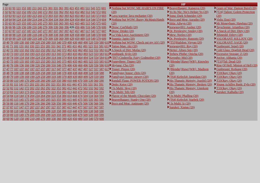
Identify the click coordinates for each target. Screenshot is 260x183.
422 (72, 12)
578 (98, 35)
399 (66, 38)
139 (21, 77)
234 (37, 96)
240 (37, 118)
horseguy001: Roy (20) (183, 46)
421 (72, 8)
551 (96, 46)
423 (72, 16)
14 (4, 57)
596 (101, 103)
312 (53, 50)
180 (27, 118)
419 (69, 115)
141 (21, 84)
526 (91, 65)
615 (107, 61)
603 (104, 16)
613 (107, 54)
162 (27, 50)
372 (64, 50)
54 (7, 96)
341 (58, 46)
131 (21, 46)
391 (66, 8)
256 (43, 65)
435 (75, 61)
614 (107, 57)
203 (32, 92)
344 (59, 57)
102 (16, 50)
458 (77, 35)
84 (11, 96)
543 (93, 16)
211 (34, 8)
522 (91, 50)
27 (4, 107)
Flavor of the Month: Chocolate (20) (133, 96)
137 (21, 69)
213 (34, 16)
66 (10, 27)
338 (56, 35)
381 (64, 84)
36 (6, 27)
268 (43, 111)
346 (59, 65)
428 (72, 35)
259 (43, 77)
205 (32, 99)
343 (59, 54)
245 (40, 23)
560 (96, 80)
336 (56, 27)
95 (13, 23)
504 (85, 96)
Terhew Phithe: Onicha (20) (186, 54)
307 (50, 31)
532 (91, 88)
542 (93, 12)
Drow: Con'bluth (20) (124, 27)
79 (11, 77)
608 (104, 35)
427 (72, 31)
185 (29, 23)
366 (61, 27)
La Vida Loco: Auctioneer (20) (130, 35)
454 (77, 19)
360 (59, 118)
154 (24, 19)
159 (24, 38)
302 (50, 12)
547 (93, 31)
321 (53, 84)
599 (101, 115)
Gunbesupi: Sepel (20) (230, 46)
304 (50, 19)
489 (82, 38)
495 (85, 61)
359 (59, 115)
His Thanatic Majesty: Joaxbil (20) (190, 80)
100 (16, 42)
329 (53, 115)
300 (48, 118)
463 (80, 54)
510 (85, 118)
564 (96, 96)
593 (101, 92)
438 (75, 73)
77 (11, 69)
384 (64, 96)
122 (18, 12)
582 (101, 50)
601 (103, 8)
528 (91, 73)
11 (4, 46)
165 (27, 61)
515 (88, 23)
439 (75, 77)
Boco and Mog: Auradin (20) (187, 19)
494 (85, 57)
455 (77, 23)
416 (69, 103)
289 (48, 77)
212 (34, 12)
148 (21, 111)
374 (64, 57)
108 (16, 73)
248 (40, 35)
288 (48, 73)
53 (7, 92)
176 (27, 103)
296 (48, 103)
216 (34, 27)
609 (104, 38)
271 (45, 8)
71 (11, 46)
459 (77, 38)
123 (18, 16)
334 (56, 19)
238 (37, 111)
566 (96, 103)
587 (101, 69)
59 (7, 115)
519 (88, 38)
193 (32, 54)
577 (98, 31)
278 (45, 35)
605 (104, 23)
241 (40, 8)
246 (40, 27)
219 (34, 38)
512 (88, 12)
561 (96, 84)
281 (48, 46)
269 (43, 115)
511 (88, 8)
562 (96, 88)
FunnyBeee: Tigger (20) (126, 61)
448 (75, 111)
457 (77, 31)
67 (10, 31)
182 (29, 12)
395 (66, 23)
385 (64, 99)
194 (32, 57)
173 (27, 92)
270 (43, 118)
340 (59, 42)
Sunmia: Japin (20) (123, 38)
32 (6, 12)
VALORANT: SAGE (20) (232, 42)
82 (11, 88)
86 (11, 103)
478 (80, 111)
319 (53, 77)
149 (21, 115)
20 (4, 80)
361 (61, 8)
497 (85, 69)
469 (80, 77)
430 (75, 42)
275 (45, 23)
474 (80, 96)
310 (53, 42)
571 (98, 8)
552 (96, 50)
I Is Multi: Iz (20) (180, 103)
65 (10, 23)
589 (101, 77)
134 (21, 57)
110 (16, 80)
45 (7, 61)
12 (4, 50)
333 (56, 16)
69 (10, 38)
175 (27, 99)
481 (82, 8)
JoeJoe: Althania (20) (229, 57)
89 (11, 115)
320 (53, 80)
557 (96, 69)
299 (48, 115)
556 (96, 65)
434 (75, 57)
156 (24, 27)
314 (53, 57)
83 (11, 92)
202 (32, 88)
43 (7, 54)
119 (16, 115)
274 (45, 19)
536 (91, 103)
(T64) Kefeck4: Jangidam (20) (187, 77)
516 (88, 27)
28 (4, 111)
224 (37, 57)
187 (29, 31)
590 (101, 80)
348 (59, 73)
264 (43, 96)
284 (48, 57)
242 (40, 12)
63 (10, 16)
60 (7, 118)
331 (56, 8)
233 (37, 92)
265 (43, 99)
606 (104, 27)
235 (37, 99)
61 (10, 8)
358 (59, 111)
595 (101, 99)
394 (66, 19)
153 (24, 16)
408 (69, 73)
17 (4, 69)
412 (69, 88)
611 (106, 46)
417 (69, 107)
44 (7, 57)
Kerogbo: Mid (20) (180, 57)
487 (82, 31)
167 (27, 69)
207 (32, 107)
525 (91, 61)
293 (48, 92)
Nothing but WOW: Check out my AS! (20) (138, 42)
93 (13, 16)
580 (101, 42)
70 (11, 42)
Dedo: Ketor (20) (122, 84)
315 (53, 61)
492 (85, 50)
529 (91, 77)
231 (37, 84)
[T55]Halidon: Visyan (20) (185, 42)
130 (21, 42)
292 (48, 88)
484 (82, 19)
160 (27, 42)
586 (101, 65)
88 (11, 111)
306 (50, 27)
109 (16, 77)
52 (7, 88)
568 (96, 111)
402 (69, 50)
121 (18, 8)
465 (80, 61)
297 (48, 107)
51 (7, 84)
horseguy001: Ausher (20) (185, 27)
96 (13, 27)
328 (53, 111)
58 (7, 111)
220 (37, 42)
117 (16, 107)
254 (43, 57)
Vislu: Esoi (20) (226, 19)
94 (13, 19)
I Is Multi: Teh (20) (123, 92)
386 (64, 103)
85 (11, 99)
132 (21, 50)
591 (101, 84)
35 (6, 23)
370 (64, 42)
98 (13, 35)
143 (21, 92)
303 (50, 16)
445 (75, 99)
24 (4, 96)
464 (80, 57)
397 (66, 31)
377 (64, 69)
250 (43, 42)
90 (11, 118)
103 (16, 54)
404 (69, 57)
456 (77, 27)
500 (85, 80)
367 (61, 31)
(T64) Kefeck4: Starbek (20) (186, 99)
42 (7, 50)
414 (69, 96)
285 (48, 61)
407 (69, 69)
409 (69, 77)
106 (16, 65)
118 (16, 111)
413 (69, 92)
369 (61, 38)
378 (64, 73)
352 (59, 88)
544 (93, 19)
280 (48, 42)
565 (96, 99)
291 (48, 84)
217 (34, 31)
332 (56, 12)
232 (37, 88)
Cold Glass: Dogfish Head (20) (235, 50)
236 (37, 103)
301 (50, 8)
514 (88, 19)
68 (10, 35)
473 (80, 92)
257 (43, 69)
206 (32, 103)
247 (40, 31)
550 (96, 42)
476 (80, 103)
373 (64, 54)
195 (32, 61)
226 (37, 65)
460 (80, 42)
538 (91, 111)
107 (16, 69)
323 (53, 92)
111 (16, 84)
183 (29, 16)
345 (59, 61)
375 (64, 61)
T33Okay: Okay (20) (229, 73)
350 (59, 80)
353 (59, 92)
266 (43, 103)
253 (43, 54)
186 (29, 27)
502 (85, 88)
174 (27, 96)
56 (7, 103)
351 (58, 84)
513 (88, 16)
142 (21, 88)
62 (10, 12)
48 (7, 73)
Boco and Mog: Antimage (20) (130, 103)
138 (21, 73)
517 (88, 31)
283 (48, 54)
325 (53, 99)
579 (98, 38)
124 (18, 19)
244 (40, 19)
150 (21, 118)
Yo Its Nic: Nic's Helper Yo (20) (188, 12)
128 (18, 35)
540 (91, 118)
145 (21, 99)
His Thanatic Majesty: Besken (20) (190, 84)
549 (93, 38)
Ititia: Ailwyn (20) (180, 23)
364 (61, 19)
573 (98, 16)
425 (72, 23)
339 (56, 38)
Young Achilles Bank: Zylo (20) (235, 84)
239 (37, 115)
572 (98, 12)
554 (96, 57)
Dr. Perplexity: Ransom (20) (186, 38)
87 (11, 107)
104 (16, 57)
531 (90, 84)
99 (13, 38)
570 (96, 118)
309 (50, 38)
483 (82, 16)
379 (64, 77)
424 (72, 19)
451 (77, 8)
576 (98, 27)
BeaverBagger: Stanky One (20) (131, 99)
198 (32, 73)
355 (59, 99)
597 (101, 107)
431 (74, 46)
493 (85, 54)
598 (101, 111)
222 (37, 50)
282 (48, 50)
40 (7, 42)
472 (80, 88)
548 (93, 35)
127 (18, 31)
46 (7, 65)
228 (37, 73)
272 (45, 12)
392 (66, 12)
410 (69, 80)
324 (53, 96)
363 (61, 16)
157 (24, 31)
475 (80, 99)
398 (66, 35)
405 (69, 61)
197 (32, 69)
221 (37, 46)
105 (16, 61)
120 (16, 118)
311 (53, 46)
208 (32, 111)
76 (11, 65)
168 (27, 73)
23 (4, 92)
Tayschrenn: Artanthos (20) (233, 27)
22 (4, 88)
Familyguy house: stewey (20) (130, 77)
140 (21, 80)
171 (26, 84)
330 (53, 118)
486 (82, 27)
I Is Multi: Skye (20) (124, 88)
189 (29, 38)
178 (27, 111)
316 (53, 65)
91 (13, 8)
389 (64, 115)
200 (32, 80)
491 (85, 46)
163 (27, 54)
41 (7, 46)
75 (11, 61)
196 (32, 65)
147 (21, 107)
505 (85, 99)
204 (32, 96)
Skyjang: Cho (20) (122, 65)
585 (101, 61)
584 (101, 57)
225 (37, 61)
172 (27, 88)
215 (34, 23)
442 (75, 88)
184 (29, 19)
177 (27, 107)
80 (11, 80)
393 (66, 16)
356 (59, 103)
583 (101, 54)
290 (48, 80)
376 (64, 65)
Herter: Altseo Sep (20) (183, 50)
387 (64, 107)
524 (91, 57)
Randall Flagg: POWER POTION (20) (135, 80)
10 (4, 42)
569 (96, 115)
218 (34, 35)
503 (85, 92)
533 (91, 92)
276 (45, 27)
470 (80, 80)
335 (56, 23)
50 (7, 80)
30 (4, 118)
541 (93, 8)
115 (16, 99)
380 (64, 80)
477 (80, 107)
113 (16, 92)
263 (43, 92)
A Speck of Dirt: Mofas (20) (128, 50)
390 (64, 118)
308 (50, 35)
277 (45, 31)
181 (29, 8)
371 (64, 46)
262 (43, 88)
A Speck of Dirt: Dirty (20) (232, 31)
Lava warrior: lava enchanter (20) (131, 16)
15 (4, 61)
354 (59, 96)
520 (91, 42)
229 (37, 77)
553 (96, 54)
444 (75, 96)
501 (85, 84)
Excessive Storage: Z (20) (232, 54)
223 (37, 54)
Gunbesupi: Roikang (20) (231, 69)
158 (24, 35)
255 (43, 61)
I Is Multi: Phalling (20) (184, 96)
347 (59, 69)
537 (91, 107)
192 (32, 50)
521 (90, 46)
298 (48, 111)
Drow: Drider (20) (122, 31)
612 (107, 50)
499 (85, 77)
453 (77, 16)
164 (27, 57)
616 (107, 65)
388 (64, 111)
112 (16, 88)
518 (88, 35)
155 (24, 23)
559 (96, 77)
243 (40, 16)
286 (48, 65)
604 (104, 19)
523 (91, 54)
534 (91, 96)
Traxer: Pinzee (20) (123, 69)
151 (24, 8)
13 (4, 54)
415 (69, 99)
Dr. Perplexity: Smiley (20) (186, 31)
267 (43, 107)
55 (7, 99)
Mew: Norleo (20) (180, 35)
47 (7, 69)
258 (43, 73)
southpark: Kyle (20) (124, 54)
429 (72, 38)
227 (37, 69)
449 (75, 115)
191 (32, 46)
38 (6, 35)
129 (18, 38)
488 (82, 35)
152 (24, 12)
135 (21, 61)
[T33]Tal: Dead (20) (228, 61)
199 (32, 77)
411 (69, 84)
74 (11, 57)
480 (80, 118)
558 (96, 73)
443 (75, 92)
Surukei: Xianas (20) (182, 107)
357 (59, 107)
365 (61, 23)
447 (75, 107)
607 (104, 31)
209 (32, 115)
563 (96, 92)
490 (85, 42)
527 (91, 69)
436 (75, 65)
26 (4, 103)
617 (107, 69)
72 (11, 50)
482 (82, 12)
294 (48, 96)
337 (56, 31)
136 (21, 65)
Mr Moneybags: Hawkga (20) (234, 23)
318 (53, 73)
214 (34, 19)
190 (32, 42)
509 (85, 115)
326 (53, 103)
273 (45, 16)
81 (11, 84)
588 (101, 73)
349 (59, 77)
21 (4, 84)
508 (85, 111)
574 (98, 19)
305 (50, 23)
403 (69, 54)
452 (77, 12)
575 (98, 23)
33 (6, 16)
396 (66, 27)
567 (96, 107)
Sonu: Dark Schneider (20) (185, 16)
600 (101, 118)
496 (85, 65)
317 (53, 69)
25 (4, 99)
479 (80, 115)
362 (61, 12)
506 (85, 103)
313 (53, 54)
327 (53, 107)
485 (82, 23)
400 (69, 42)
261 (42, 84)
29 (4, 115)
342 (59, 50)
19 (4, 77)
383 (64, 92)
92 (13, 12)
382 (64, 88)
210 (32, 118)
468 (80, 73)
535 (91, 99)
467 (80, 69)
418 (69, 111)
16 (4, 65)
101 (16, 46)
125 (18, 23)
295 (48, 99)
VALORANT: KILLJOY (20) (234, 38)
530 (91, 80)
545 (93, 23)
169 (27, 77)
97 (13, 31)
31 (6, 8)
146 (21, 103)
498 (85, 73)
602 (104, 12)
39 (6, 38)
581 (101, 46)
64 (10, 19)
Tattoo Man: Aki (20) (124, 46)
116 (16, 103)
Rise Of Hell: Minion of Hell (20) (236, 65)
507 (85, 107)
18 (4, 73)
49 (7, 77)
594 (101, 96)
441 (74, 84)
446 (75, 103)
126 (18, 27)
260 (43, 80)
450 (75, 118)
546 (93, 27)
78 (11, 73)
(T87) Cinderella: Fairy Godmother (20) (135, 57)
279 (45, 38)
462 (80, 50)
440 (75, 80)
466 (80, 65)
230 (37, 80)
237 (37, 107)
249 (40, 38)
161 (27, 46)
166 (27, 65)
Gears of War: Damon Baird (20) (236, 8)
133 (21, 54)
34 (6, 19)
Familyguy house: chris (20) (128, 73)
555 (96, 61)
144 (21, 96)
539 (91, 115)
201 (32, 84)
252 (43, 50)
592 (101, 88)
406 (69, 65)
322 (53, 88)
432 (75, 50)
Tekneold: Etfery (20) (229, 35)
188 (29, 35)
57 (7, 107)
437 (75, 69)
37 (6, 31)
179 (27, 115)
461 (80, 46)
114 (16, 96)
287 (48, 69)
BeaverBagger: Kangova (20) (187, 8)
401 (69, 46)
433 (75, 54)
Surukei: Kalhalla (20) (229, 92)
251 (43, 46)
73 (11, 54)
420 (69, 118)
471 (80, 84)
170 (27, 80)
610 (107, 42)
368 (61, 35)
